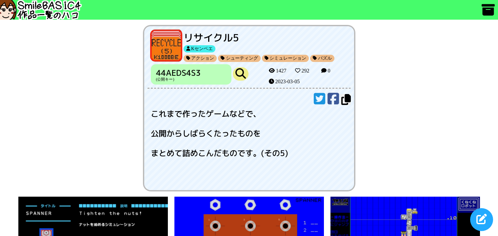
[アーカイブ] (488, 13)
